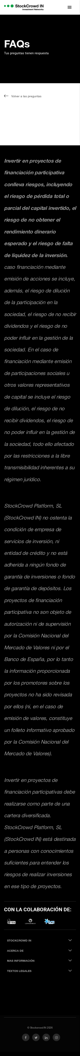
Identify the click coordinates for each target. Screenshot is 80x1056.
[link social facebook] (25, 1037)
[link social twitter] (36, 1037)
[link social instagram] (56, 1037)
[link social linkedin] (46, 1037)
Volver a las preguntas (23, 96)
